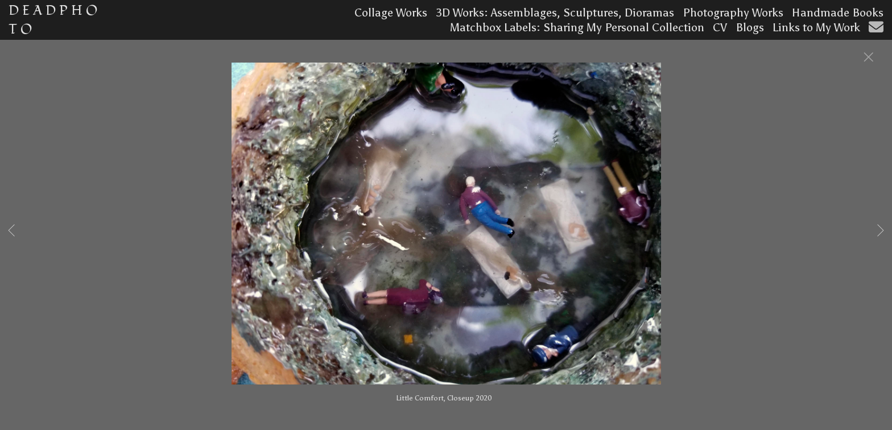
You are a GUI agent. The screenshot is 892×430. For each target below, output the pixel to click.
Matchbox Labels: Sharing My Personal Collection (577, 27)
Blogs (750, 27)
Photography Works (733, 12)
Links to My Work (816, 27)
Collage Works (390, 12)
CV (720, 27)
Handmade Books (837, 12)
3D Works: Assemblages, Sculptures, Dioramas (555, 12)
